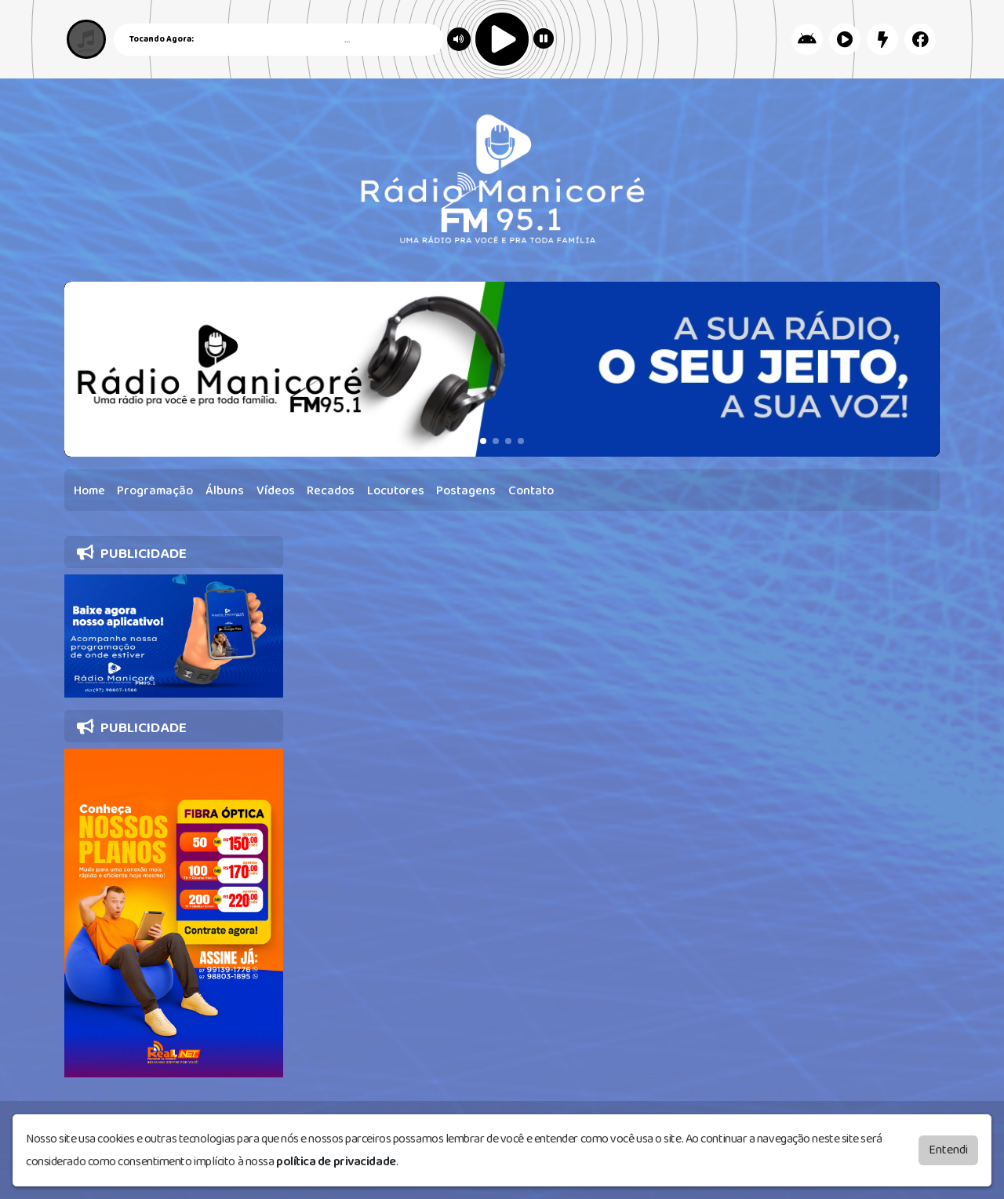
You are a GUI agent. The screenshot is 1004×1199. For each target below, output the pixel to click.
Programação (155, 491)
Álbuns (225, 491)
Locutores (395, 491)
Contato (531, 491)
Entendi (948, 1150)
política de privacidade (336, 1162)
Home (89, 491)
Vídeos (275, 491)
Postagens (466, 491)
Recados (331, 491)
